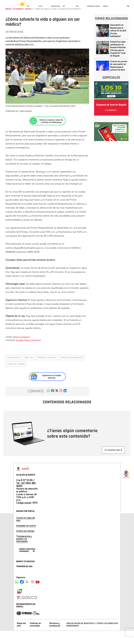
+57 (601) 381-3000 (26, 491)
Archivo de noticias (25, 538)
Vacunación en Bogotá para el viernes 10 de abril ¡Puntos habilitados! (118, 37)
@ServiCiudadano (21, 344)
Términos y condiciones (54, 631)
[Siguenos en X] (27, 589)
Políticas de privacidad (35, 631)
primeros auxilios (46, 364)
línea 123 (28, 364)
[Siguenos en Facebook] (17, 589)
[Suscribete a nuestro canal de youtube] (38, 589)
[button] (48, 398)
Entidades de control (26, 532)
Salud (28, 16)
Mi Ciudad (17, 16)
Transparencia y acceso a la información (24, 546)
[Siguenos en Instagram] (32, 589)
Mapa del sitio (21, 631)
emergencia (13, 364)
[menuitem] (31, 9)
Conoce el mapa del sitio (25, 526)
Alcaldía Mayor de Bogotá (28, 347)
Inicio (8, 16)
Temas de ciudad (15, 371)
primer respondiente (72, 364)
